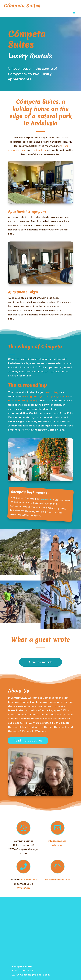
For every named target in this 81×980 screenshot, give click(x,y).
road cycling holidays (56, 396)
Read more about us (28, 740)
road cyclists (39, 150)
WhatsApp (23, 888)
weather (46, 499)
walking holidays (32, 396)
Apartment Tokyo (23, 292)
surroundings (51, 392)
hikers (64, 146)
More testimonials (40, 662)
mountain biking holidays (23, 400)
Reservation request (57, 879)
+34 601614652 (29, 879)
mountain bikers (17, 150)
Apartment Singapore (27, 211)
